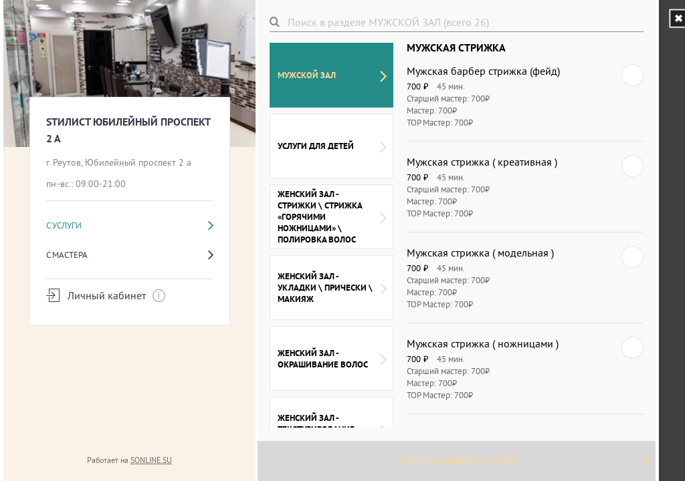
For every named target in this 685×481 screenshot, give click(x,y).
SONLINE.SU (151, 460)
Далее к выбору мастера (523, 461)
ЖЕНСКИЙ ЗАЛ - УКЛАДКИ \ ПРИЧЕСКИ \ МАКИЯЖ (332, 288)
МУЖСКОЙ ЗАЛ (332, 75)
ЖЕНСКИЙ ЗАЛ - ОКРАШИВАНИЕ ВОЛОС (332, 358)
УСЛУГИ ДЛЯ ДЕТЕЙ (332, 146)
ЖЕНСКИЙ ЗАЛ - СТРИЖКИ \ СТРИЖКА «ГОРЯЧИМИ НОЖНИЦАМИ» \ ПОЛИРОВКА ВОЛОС (332, 216)
